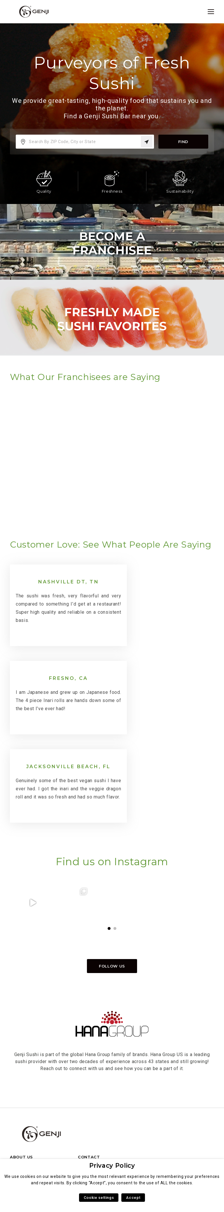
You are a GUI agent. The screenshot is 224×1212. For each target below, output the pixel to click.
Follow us (112, 891)
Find (183, 141)
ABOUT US (21, 1082)
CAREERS (20, 1110)
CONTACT (89, 1082)
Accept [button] (133, 1197)
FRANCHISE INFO (29, 1101)
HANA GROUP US (28, 1092)
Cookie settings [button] (99, 1197)
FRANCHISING (93, 1092)
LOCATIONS (23, 1119)
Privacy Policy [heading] (112, 1165)
